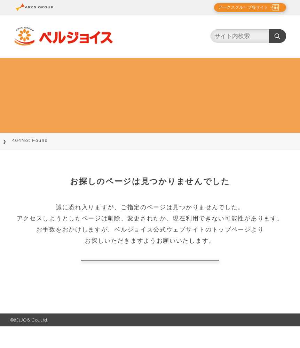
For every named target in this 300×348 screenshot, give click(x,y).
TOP (14, 140)
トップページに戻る (150, 271)
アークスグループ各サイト (237, 7)
